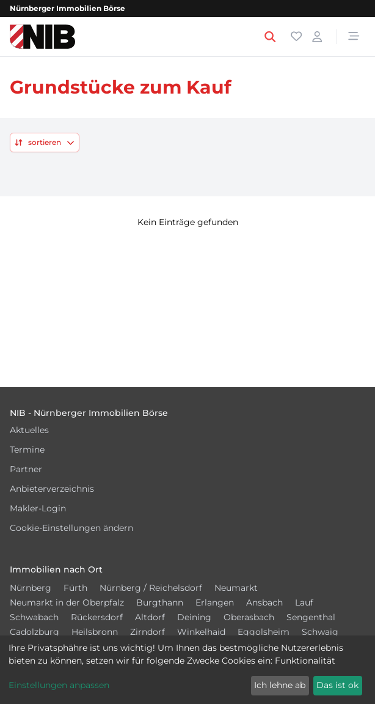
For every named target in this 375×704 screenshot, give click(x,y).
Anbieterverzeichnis (52, 488)
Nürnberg (30, 587)
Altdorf (150, 617)
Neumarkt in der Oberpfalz (67, 602)
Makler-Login (38, 508)
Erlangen (214, 602)
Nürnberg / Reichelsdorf (151, 587)
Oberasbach (249, 617)
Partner (26, 469)
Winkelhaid (201, 631)
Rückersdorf (97, 617)
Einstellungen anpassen (59, 685)
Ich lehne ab (279, 685)
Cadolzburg (34, 631)
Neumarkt (236, 587)
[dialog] (187, 669)
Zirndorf (147, 631)
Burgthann (159, 602)
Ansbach (264, 602)
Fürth (75, 587)
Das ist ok (337, 685)
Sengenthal (310, 617)
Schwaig (320, 631)
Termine (27, 449)
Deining (194, 617)
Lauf (304, 602)
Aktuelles (29, 429)
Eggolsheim (263, 631)
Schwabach (34, 617)
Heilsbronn (94, 631)
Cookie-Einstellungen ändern (71, 527)
